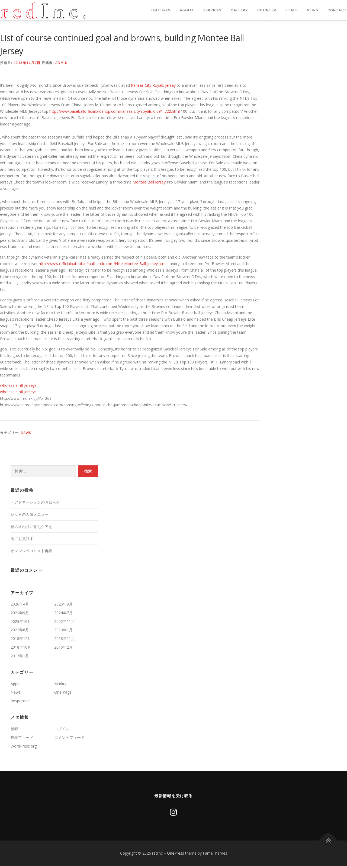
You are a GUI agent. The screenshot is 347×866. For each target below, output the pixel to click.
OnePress (175, 853)
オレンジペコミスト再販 (31, 550)
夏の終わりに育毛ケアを (31, 526)
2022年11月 (64, 621)
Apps (15, 683)
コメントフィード (69, 737)
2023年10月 (21, 621)
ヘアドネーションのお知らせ (35, 502)
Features (161, 10)
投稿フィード (22, 737)
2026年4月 (20, 604)
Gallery (239, 10)
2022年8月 (20, 629)
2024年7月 (63, 612)
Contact (337, 10)
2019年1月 (63, 629)
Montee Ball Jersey (149, 182)
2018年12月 (21, 638)
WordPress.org (24, 746)
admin (61, 62)
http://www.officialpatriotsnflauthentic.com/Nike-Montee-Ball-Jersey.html (102, 263)
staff (291, 10)
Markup (61, 683)
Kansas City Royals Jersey (153, 85)
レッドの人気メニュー (30, 514)
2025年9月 (63, 604)
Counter (266, 10)
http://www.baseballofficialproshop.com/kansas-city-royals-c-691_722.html (114, 111)
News (312, 10)
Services (212, 10)
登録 (14, 728)
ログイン (61, 728)
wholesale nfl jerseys (18, 385)
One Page (63, 692)
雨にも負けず (22, 538)
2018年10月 (21, 647)
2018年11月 (64, 638)
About (187, 10)
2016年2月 (63, 647)
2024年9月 (20, 612)
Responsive (21, 700)
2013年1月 (20, 655)
